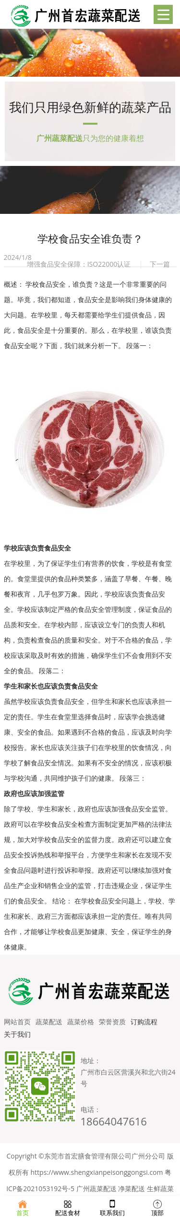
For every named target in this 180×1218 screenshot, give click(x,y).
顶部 (157, 1207)
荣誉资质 (112, 1021)
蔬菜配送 (49, 1021)
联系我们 (112, 1207)
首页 (22, 1207)
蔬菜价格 (80, 1021)
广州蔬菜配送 (96, 1188)
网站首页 (17, 1021)
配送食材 (67, 1207)
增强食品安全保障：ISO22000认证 (79, 264)
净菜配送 (131, 1188)
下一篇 (160, 264)
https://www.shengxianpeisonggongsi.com (97, 1172)
